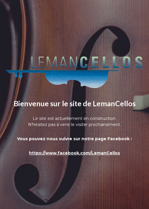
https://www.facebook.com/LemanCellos (74, 153)
